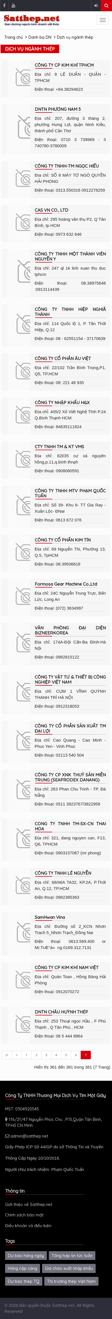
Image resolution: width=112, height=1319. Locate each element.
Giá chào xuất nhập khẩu (69, 1268)
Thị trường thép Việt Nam (71, 1281)
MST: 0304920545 (22, 1109)
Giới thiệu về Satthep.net (28, 1204)
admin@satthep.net (26, 1136)
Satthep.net (63, 1305)
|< (7, 1055)
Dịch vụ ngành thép (75, 37)
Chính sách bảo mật (24, 1215)
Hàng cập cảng (22, 1268)
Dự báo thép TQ (23, 1281)
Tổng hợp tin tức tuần (72, 1255)
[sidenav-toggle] (103, 20)
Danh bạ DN (39, 37)
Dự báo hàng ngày (26, 1255)
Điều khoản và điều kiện (28, 1225)
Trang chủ (13, 37)
